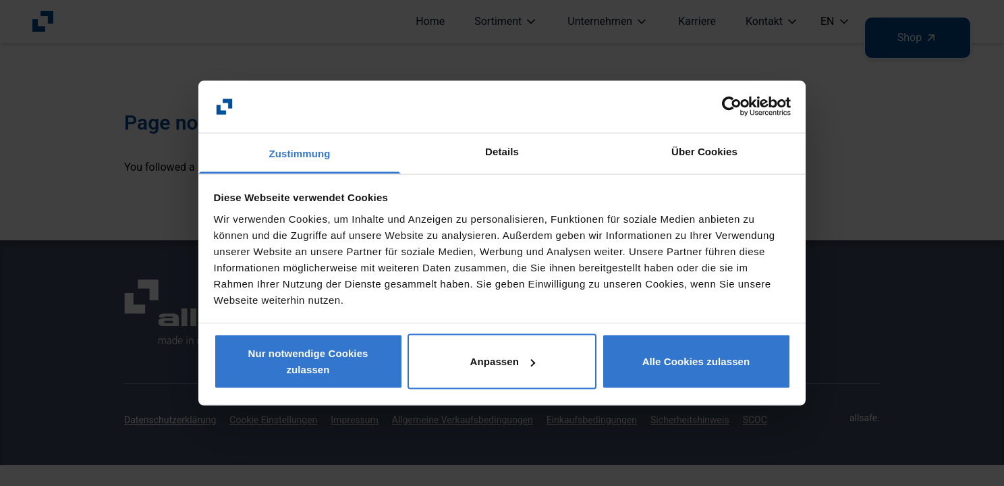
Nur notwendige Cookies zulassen (308, 361)
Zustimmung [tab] (300, 153)
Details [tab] (502, 151)
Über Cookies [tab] (704, 151)
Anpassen (503, 361)
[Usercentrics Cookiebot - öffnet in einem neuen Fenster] (732, 107)
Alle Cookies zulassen (696, 361)
